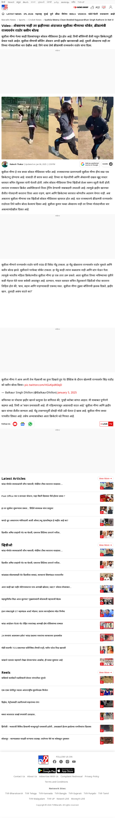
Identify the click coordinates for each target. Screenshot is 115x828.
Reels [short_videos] (5, 671)
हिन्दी (3, 2)
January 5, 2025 (67, 391)
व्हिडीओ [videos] (6, 543)
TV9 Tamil (103, 791)
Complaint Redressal (72, 774)
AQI (98, 7)
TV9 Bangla (60, 791)
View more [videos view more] (105, 543)
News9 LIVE (63, 797)
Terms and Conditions (56, 780)
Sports (21, 19)
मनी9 (73, 2)
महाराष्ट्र (38, 13)
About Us (32, 774)
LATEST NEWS (14, 13)
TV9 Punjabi (90, 791)
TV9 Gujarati (75, 791)
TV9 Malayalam (37, 797)
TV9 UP (51, 797)
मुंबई (46, 13)
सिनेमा (64, 13)
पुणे (51, 13)
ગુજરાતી (41, 2)
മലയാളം (65, 2)
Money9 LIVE (78, 797)
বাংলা (33, 2)
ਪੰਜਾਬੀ (49, 2)
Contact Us (19, 774)
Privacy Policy (92, 774)
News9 (11, 2)
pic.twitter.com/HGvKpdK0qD (43, 383)
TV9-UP (81, 2)
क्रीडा (57, 13)
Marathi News (8, 19)
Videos (82, 13)
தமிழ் (56, 2)
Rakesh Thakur (16, 164)
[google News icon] (23, 422)
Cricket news (34, 19)
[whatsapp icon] (30, 422)
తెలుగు (25, 2)
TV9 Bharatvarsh (14, 791)
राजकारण (104, 13)
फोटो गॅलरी (93, 13)
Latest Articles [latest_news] (13, 477)
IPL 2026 (28, 13)
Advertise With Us (48, 774)
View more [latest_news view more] (105, 477)
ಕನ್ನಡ (18, 2)
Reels (72, 13)
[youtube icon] (15, 422)
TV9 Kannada (46, 791)
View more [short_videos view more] (105, 670)
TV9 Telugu (31, 791)
